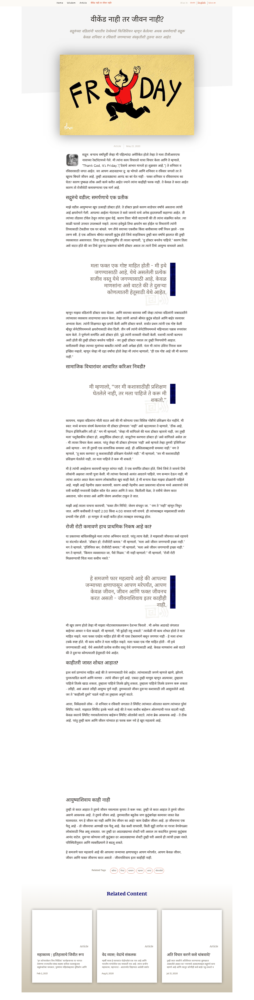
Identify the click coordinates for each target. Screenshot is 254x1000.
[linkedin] (27, 345)
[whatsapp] (28, 323)
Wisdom (71, 3)
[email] (27, 353)
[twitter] (27, 338)
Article (83, 3)
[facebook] (27, 330)
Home (60, 3)
